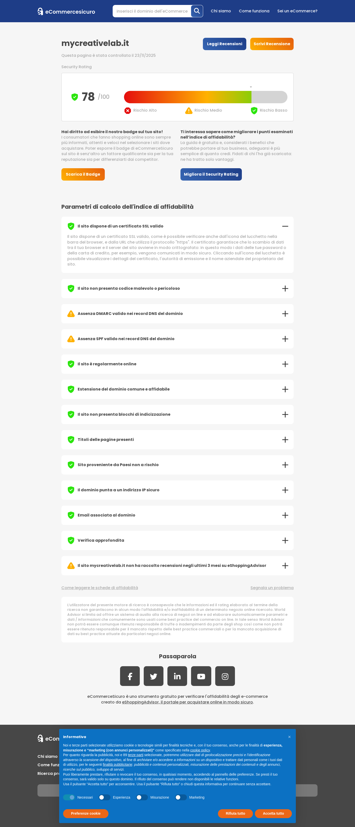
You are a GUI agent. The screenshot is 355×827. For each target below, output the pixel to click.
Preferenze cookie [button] (86, 813)
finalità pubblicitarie (117, 764)
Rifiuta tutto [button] (235, 813)
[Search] (158, 11)
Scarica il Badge (83, 174)
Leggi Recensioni (224, 44)
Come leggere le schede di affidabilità (99, 588)
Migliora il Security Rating (211, 174)
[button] (289, 737)
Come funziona (254, 11)
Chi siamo (221, 11)
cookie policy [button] (200, 750)
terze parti (135, 755)
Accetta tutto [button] (273, 813)
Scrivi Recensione (272, 44)
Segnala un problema (272, 588)
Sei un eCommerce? (297, 11)
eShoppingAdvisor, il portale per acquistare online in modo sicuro (187, 702)
